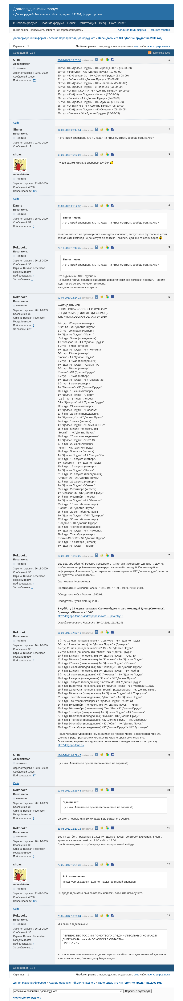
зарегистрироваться (158, 46)
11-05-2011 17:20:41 (69, 632)
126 (35, 191)
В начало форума (25, 23)
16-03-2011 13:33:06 (69, 556)
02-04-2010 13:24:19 (69, 297)
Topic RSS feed (161, 52)
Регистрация (87, 23)
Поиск (71, 23)
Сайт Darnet (117, 23)
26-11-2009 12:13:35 (69, 248)
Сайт (16, 122)
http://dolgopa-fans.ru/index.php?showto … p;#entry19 (90, 616)
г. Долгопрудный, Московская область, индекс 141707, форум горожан (57, 14)
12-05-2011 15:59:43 (69, 790)
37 (34, 80)
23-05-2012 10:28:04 (69, 916)
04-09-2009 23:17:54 (69, 130)
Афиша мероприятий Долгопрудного (72, 38)
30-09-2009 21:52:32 (69, 206)
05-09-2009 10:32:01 (69, 155)
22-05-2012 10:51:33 (69, 865)
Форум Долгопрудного (27, 997)
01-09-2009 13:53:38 (69, 60)
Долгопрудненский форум (35, 9)
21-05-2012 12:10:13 (69, 828)
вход (136, 46)
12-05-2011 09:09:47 (69, 755)
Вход (102, 23)
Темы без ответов (159, 29)
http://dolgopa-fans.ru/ (71, 745)
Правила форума (52, 23)
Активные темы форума (132, 29)
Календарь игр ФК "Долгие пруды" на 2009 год (130, 38)
